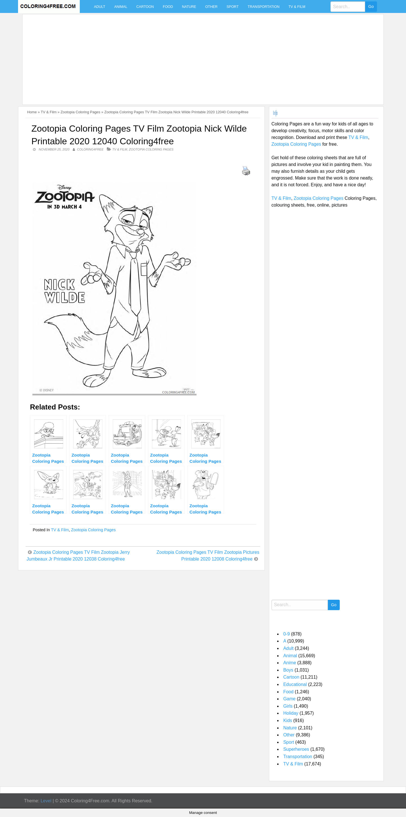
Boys (288, 670)
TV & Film (296, 7)
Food (168, 7)
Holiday (290, 713)
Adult (99, 7)
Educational (295, 684)
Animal (120, 7)
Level (46, 800)
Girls (288, 706)
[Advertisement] (194, 56)
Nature (189, 7)
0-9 (286, 634)
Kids (287, 720)
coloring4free (90, 149)
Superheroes (296, 749)
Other (211, 7)
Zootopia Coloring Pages (80, 112)
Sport (233, 7)
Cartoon (145, 7)
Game (289, 698)
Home (32, 112)
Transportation (263, 7)
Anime (289, 662)
